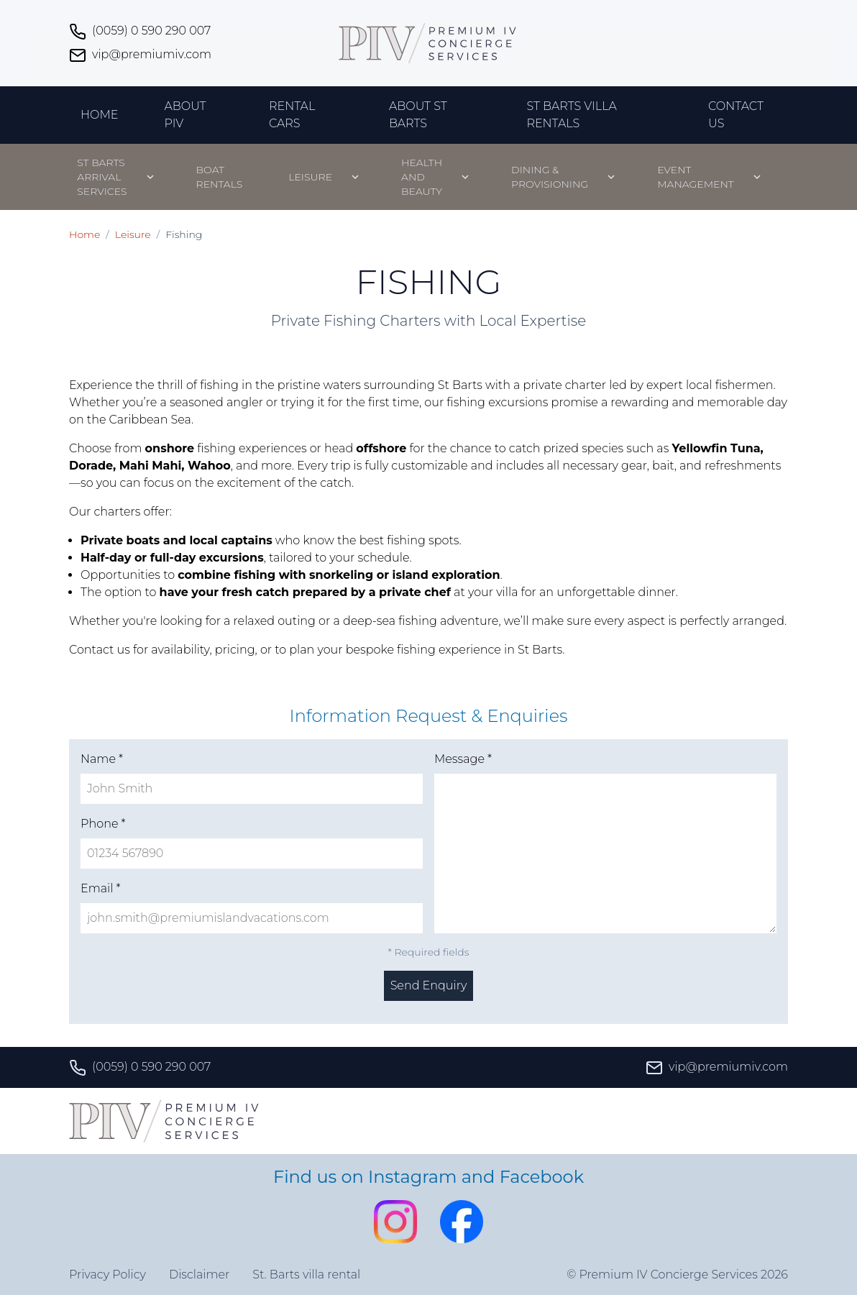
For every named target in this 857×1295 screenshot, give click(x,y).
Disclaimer (199, 1274)
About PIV (185, 114)
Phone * (103, 823)
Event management (695, 177)
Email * (101, 888)
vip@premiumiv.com (140, 55)
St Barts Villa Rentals (571, 114)
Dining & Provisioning (549, 177)
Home (99, 115)
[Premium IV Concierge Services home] (428, 43)
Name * (102, 759)
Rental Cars (292, 114)
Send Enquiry (428, 985)
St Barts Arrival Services (102, 177)
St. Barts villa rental (306, 1274)
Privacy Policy (107, 1274)
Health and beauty (421, 177)
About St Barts (418, 114)
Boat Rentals (219, 177)
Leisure (310, 176)
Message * (463, 759)
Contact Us (736, 114)
